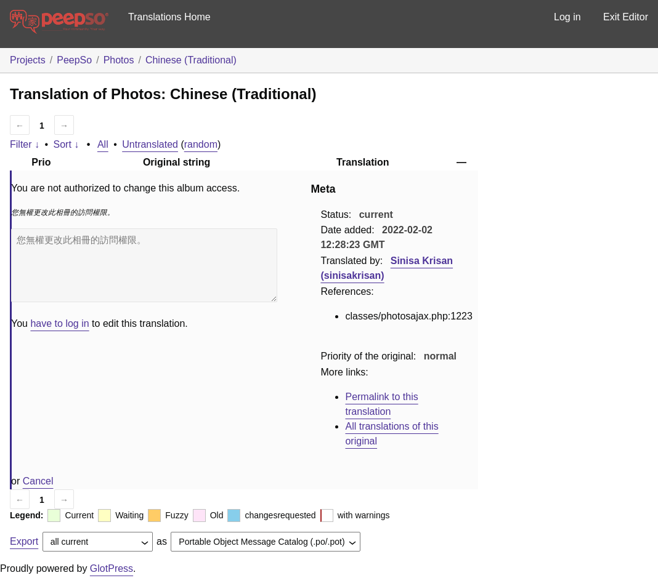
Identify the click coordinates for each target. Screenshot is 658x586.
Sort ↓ (66, 144)
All (102, 144)
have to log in (59, 323)
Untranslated (150, 144)
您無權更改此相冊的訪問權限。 (144, 265)
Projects (28, 60)
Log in (567, 17)
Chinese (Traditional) (191, 60)
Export (24, 541)
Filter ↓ (24, 144)
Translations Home (169, 17)
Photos (119, 60)
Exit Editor (625, 17)
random (200, 144)
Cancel (38, 481)
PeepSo (74, 60)
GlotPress (111, 568)
